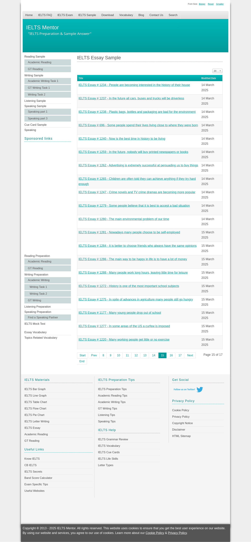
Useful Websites (34, 490)
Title (81, 78)
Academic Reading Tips (112, 395)
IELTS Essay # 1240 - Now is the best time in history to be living (122, 138)
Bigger (202, 4)
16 (171, 355)
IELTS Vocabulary (109, 445)
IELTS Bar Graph (35, 389)
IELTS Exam (65, 15)
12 (136, 355)
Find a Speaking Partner (43, 317)
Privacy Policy (181, 416)
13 (144, 355)
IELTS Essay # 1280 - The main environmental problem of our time (124, 219)
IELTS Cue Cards (109, 452)
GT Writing (34, 300)
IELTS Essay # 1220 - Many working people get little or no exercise (124, 339)
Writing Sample (33, 75)
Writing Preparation (36, 274)
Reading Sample (34, 56)
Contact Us (156, 15)
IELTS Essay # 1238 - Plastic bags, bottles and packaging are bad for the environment (137, 112)
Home (29, 15)
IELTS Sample (87, 15)
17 (180, 355)
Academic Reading (39, 62)
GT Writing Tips (107, 408)
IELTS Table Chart (35, 402)
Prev (94, 355)
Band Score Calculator (38, 477)
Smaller (220, 4)
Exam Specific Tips (36, 484)
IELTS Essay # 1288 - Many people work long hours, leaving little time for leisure (133, 272)
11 (127, 355)
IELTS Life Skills (108, 458)
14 (153, 355)
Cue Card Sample (35, 124)
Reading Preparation (37, 255)
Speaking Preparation (37, 311)
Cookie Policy (180, 410)
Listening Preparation (37, 306)
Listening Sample (35, 100)
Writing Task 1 (38, 286)
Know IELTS (32, 458)
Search (173, 15)
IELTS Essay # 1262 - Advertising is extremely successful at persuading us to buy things (138, 165)
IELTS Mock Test (34, 323)
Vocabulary (126, 15)
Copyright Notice (182, 423)
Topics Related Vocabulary (40, 337)
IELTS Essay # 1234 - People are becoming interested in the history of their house (134, 85)
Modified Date (208, 78)
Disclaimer (178, 429)
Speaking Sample (35, 106)
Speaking (30, 130)
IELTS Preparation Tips (112, 389)
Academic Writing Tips (112, 402)
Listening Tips (106, 414)
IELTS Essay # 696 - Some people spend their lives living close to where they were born (138, 125)
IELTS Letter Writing (36, 421)
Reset (211, 4)
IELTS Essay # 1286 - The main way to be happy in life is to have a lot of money (133, 259)
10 (118, 355)
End (81, 361)
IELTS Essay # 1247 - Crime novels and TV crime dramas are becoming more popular (137, 192)
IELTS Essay (32, 427)
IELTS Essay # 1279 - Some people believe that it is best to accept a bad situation (134, 205)
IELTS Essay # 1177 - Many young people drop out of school (120, 312)
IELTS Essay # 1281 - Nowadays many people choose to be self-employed (129, 232)
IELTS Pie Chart (34, 414)
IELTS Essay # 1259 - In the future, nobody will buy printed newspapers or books (133, 152)
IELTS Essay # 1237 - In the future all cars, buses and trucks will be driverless (131, 98)
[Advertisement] (47, 197)
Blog (141, 15)
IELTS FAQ (45, 15)
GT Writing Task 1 (39, 87)
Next (190, 355)
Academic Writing (39, 280)
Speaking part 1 (37, 111)
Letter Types (105, 465)
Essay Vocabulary (35, 332)
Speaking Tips (107, 421)
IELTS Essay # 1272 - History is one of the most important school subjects (129, 286)
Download (107, 15)
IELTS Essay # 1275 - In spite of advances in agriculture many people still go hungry (136, 299)
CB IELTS (30, 465)
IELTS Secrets (33, 471)
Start (83, 355)
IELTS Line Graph (35, 395)
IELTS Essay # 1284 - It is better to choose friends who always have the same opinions (138, 245)
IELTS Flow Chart (35, 408)
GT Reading (35, 69)
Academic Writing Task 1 (43, 81)
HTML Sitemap (181, 436)
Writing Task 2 (36, 94)
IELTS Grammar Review (113, 439)
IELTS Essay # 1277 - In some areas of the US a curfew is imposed (124, 326)
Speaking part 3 (37, 118)
